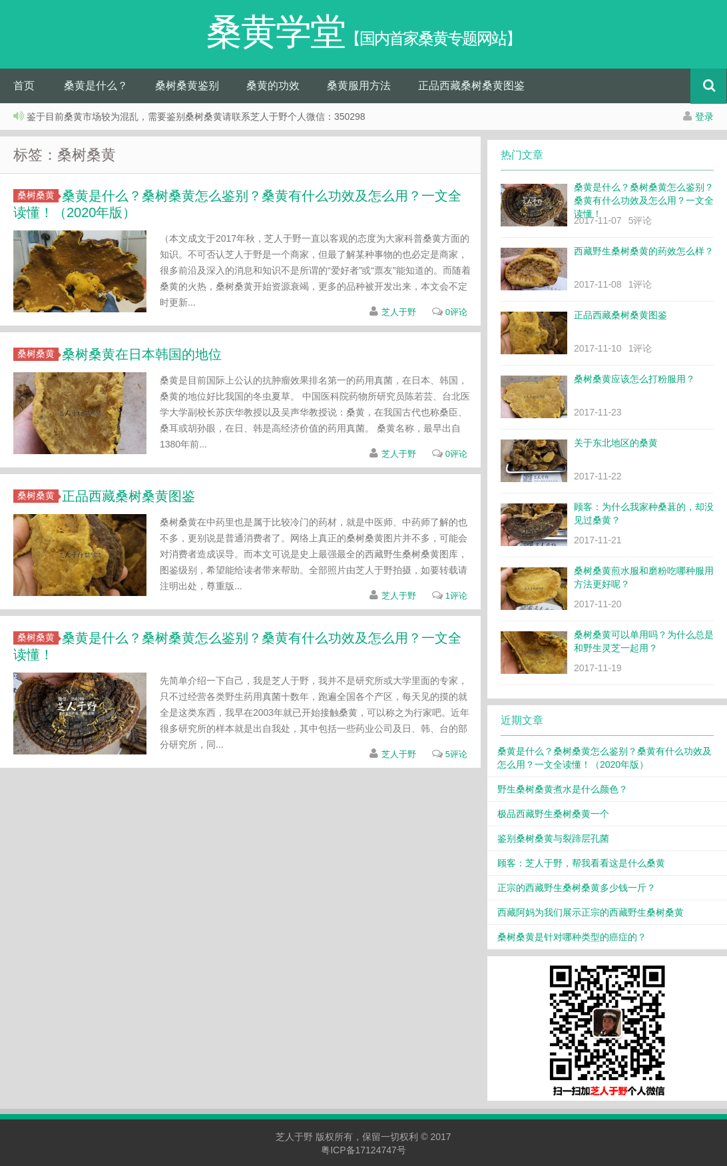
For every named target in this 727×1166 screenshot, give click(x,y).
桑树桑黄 (38, 195)
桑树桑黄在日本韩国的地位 (142, 354)
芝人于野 (398, 312)
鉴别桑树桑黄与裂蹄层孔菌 (553, 838)
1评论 (456, 596)
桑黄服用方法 (359, 85)
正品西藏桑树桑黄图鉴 (471, 85)
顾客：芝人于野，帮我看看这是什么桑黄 (581, 863)
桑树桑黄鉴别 (187, 85)
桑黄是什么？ (96, 85)
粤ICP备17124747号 (363, 1150)
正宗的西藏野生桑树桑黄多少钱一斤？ (576, 887)
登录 (704, 116)
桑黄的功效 (273, 85)
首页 (24, 85)
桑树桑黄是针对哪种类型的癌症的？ (571, 937)
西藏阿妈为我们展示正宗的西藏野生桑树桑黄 (590, 912)
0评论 (456, 312)
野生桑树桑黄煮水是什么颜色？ (562, 789)
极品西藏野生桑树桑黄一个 (553, 813)
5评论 (456, 754)
